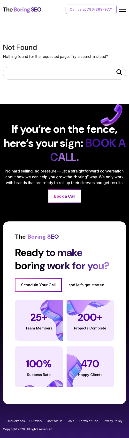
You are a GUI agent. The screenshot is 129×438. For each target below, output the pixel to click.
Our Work (35, 421)
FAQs (70, 421)
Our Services (16, 421)
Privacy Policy (112, 421)
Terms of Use (88, 421)
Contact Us (54, 421)
